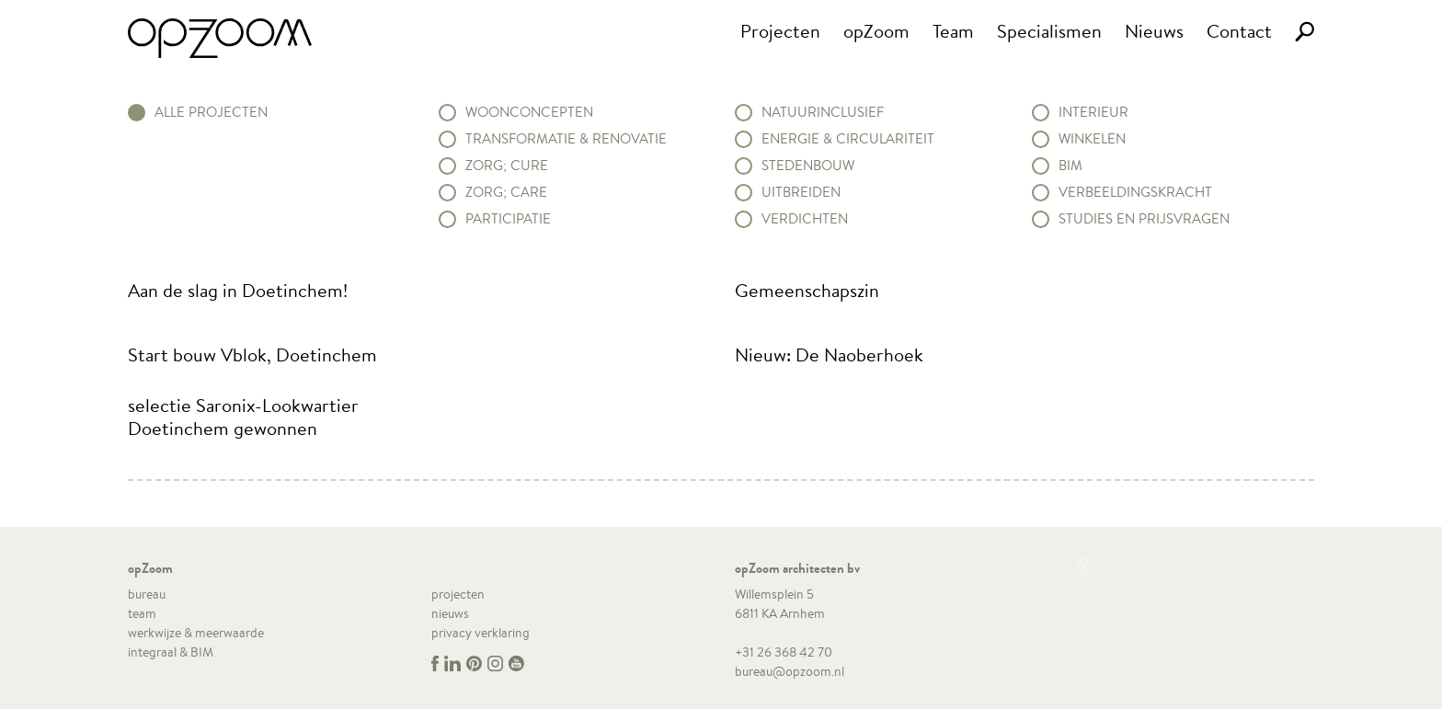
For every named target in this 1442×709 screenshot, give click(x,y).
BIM (1070, 165)
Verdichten (804, 219)
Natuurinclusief (822, 112)
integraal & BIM (170, 652)
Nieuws (1154, 30)
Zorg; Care (506, 192)
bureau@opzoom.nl (789, 671)
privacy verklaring (480, 632)
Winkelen (1092, 139)
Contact (1239, 30)
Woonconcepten (529, 112)
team (142, 613)
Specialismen (1049, 30)
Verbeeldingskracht (1135, 192)
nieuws (450, 613)
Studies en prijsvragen (1144, 219)
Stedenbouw (807, 165)
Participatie (508, 219)
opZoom (876, 30)
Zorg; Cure (506, 165)
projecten (458, 594)
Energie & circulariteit (847, 139)
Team (953, 30)
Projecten (780, 30)
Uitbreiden (801, 192)
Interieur (1093, 112)
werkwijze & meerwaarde (196, 632)
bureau (147, 594)
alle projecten (211, 112)
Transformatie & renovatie (566, 139)
